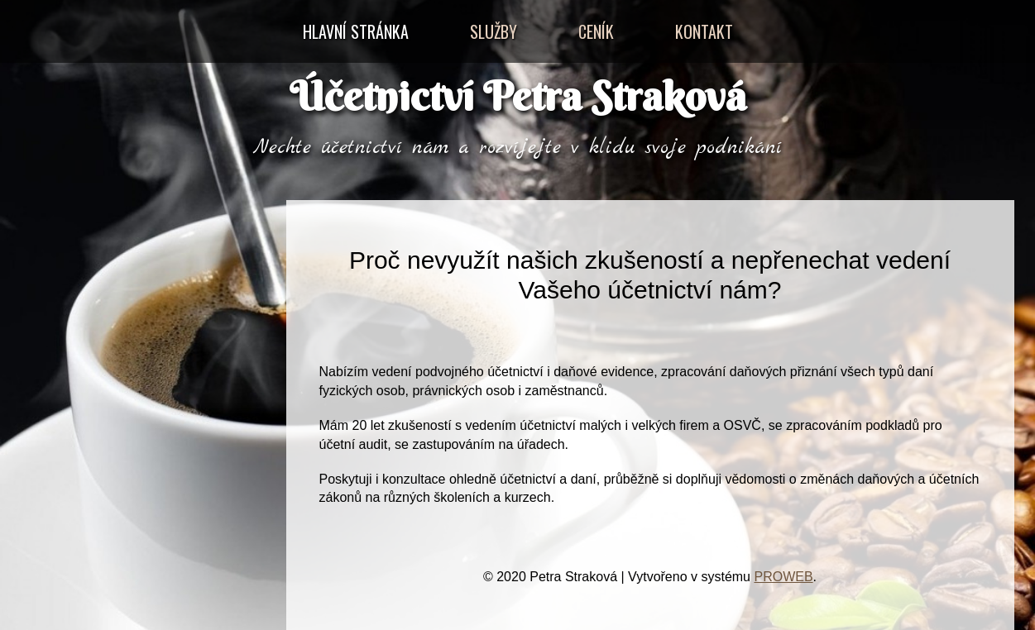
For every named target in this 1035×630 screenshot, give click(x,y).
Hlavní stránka (356, 31)
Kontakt (704, 31)
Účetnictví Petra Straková (518, 96)
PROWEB (783, 577)
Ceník (596, 31)
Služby (493, 31)
